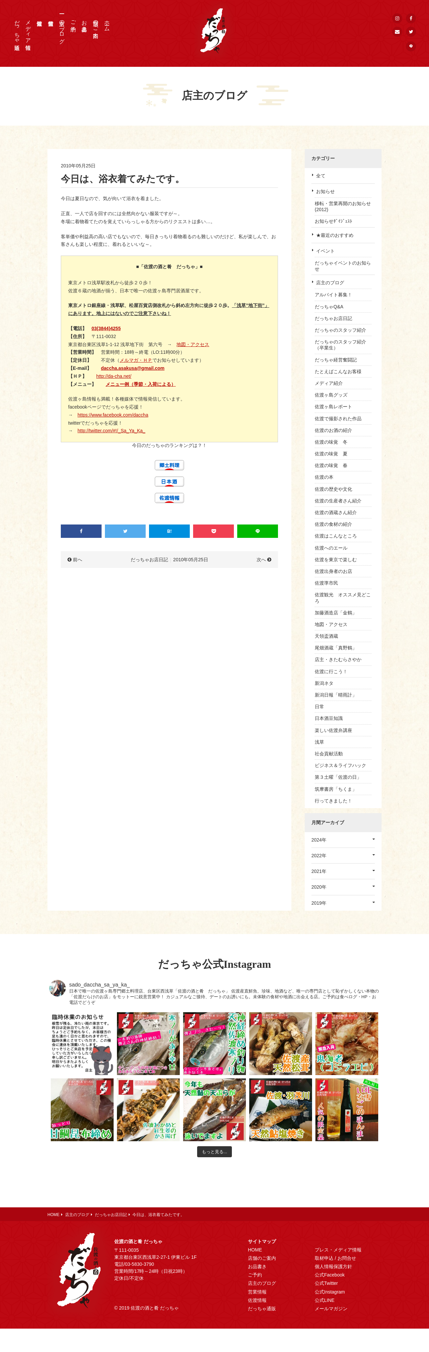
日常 (319, 706)
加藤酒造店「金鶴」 (336, 612)
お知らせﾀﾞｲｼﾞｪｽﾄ (333, 221)
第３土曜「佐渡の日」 (338, 777)
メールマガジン (331, 1308)
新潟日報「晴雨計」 (336, 695)
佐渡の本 (324, 477)
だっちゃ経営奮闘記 (336, 359)
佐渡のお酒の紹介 (333, 430)
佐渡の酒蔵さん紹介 (336, 512)
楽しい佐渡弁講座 (333, 730)
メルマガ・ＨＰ (136, 360)
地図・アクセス (192, 344)
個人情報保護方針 (333, 1266)
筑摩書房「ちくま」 (336, 789)
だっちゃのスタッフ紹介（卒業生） (340, 344)
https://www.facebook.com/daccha (113, 415)
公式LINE (324, 1300)
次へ (261, 559)
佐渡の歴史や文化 (333, 489)
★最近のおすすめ (334, 235)
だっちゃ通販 (17, 29)
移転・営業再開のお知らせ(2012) (343, 206)
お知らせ (325, 191)
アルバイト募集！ (333, 294)
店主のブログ (62, 29)
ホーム (107, 23)
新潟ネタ (324, 683)
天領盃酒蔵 (326, 636)
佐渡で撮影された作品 (338, 418)
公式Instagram (330, 1292)
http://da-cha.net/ (113, 376)
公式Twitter (326, 1283)
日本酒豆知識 (329, 718)
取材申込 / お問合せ (335, 1258)
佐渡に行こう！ (331, 671)
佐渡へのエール (331, 548)
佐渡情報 (257, 1300)
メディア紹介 (329, 383)
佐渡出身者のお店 (333, 571)
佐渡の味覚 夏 (331, 453)
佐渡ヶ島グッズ (331, 395)
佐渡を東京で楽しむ (336, 559)
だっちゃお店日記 (333, 318)
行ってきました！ (333, 800)
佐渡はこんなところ (336, 536)
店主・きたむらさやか (338, 659)
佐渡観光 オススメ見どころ (343, 597)
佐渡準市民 (326, 583)
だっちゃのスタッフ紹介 (340, 330)
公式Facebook (329, 1275)
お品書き (84, 23)
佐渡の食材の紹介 (333, 524)
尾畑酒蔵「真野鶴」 (336, 647)
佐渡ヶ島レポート (333, 406)
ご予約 (73, 20)
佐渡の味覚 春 (331, 465)
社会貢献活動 (329, 753)
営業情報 (257, 1292)
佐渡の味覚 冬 (331, 442)
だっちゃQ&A (329, 306)
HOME (255, 1249)
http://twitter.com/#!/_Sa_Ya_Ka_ (111, 430)
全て (320, 175)
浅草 (319, 742)
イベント (325, 251)
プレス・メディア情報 (338, 1249)
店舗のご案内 (96, 23)
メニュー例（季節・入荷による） (141, 384)
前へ (77, 559)
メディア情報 (28, 29)
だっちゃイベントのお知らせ (343, 266)
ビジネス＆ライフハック (340, 765)
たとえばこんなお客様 (338, 371)
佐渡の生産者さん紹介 (338, 500)
